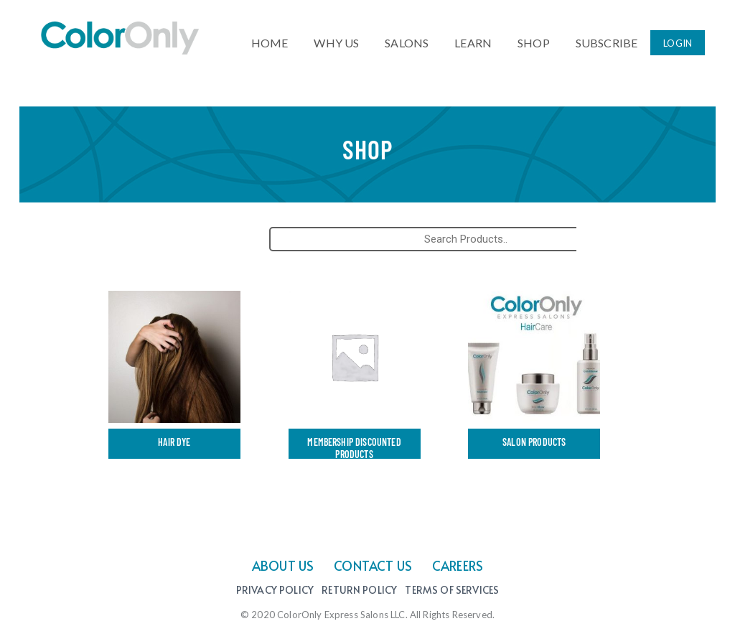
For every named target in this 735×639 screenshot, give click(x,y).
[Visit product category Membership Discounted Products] (355, 378)
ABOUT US (283, 565)
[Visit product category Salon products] (534, 378)
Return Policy (359, 590)
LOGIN (677, 41)
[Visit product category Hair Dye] (174, 378)
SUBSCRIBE (606, 39)
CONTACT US (373, 565)
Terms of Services (452, 590)
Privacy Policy (275, 590)
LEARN (473, 39)
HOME (270, 39)
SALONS (407, 39)
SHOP (534, 39)
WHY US (336, 39)
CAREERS (457, 565)
